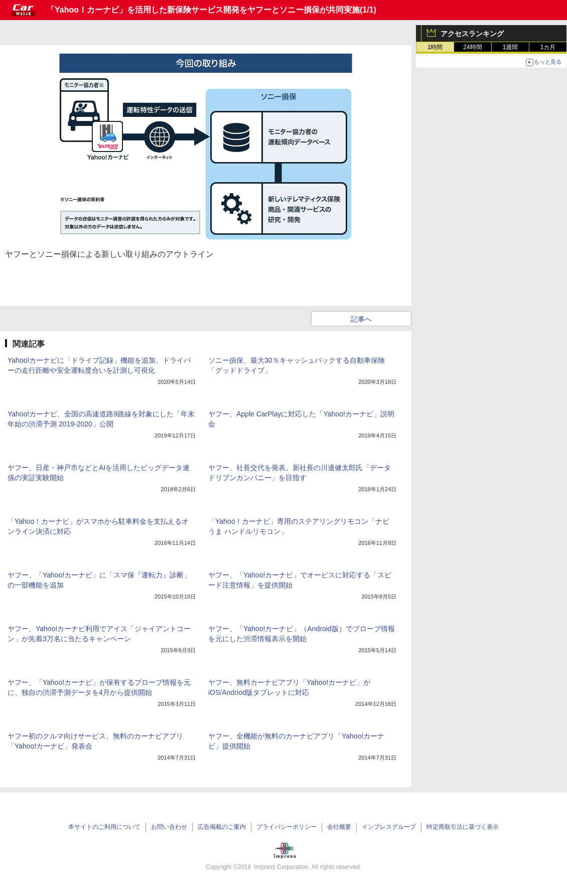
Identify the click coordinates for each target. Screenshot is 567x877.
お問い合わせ (169, 826)
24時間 (472, 47)
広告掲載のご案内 (222, 826)
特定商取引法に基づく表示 (463, 826)
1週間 (510, 47)
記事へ (361, 319)
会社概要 (339, 826)
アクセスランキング (472, 34)
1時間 (435, 47)
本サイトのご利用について (104, 826)
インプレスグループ (389, 826)
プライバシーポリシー (286, 826)
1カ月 (548, 47)
